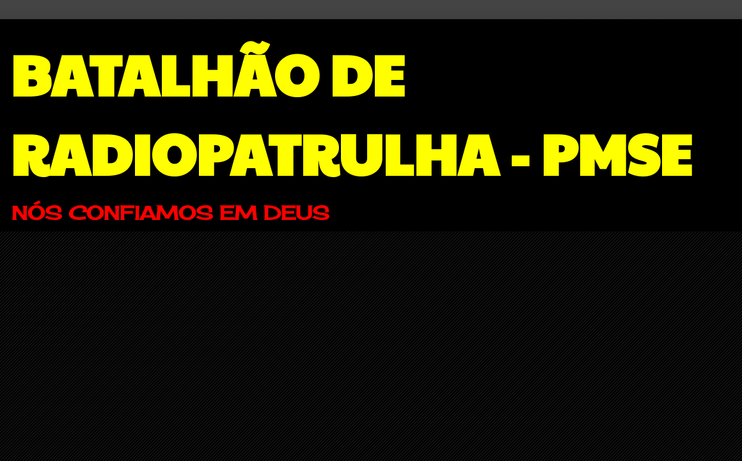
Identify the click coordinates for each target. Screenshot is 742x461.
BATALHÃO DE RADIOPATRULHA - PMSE (350, 112)
